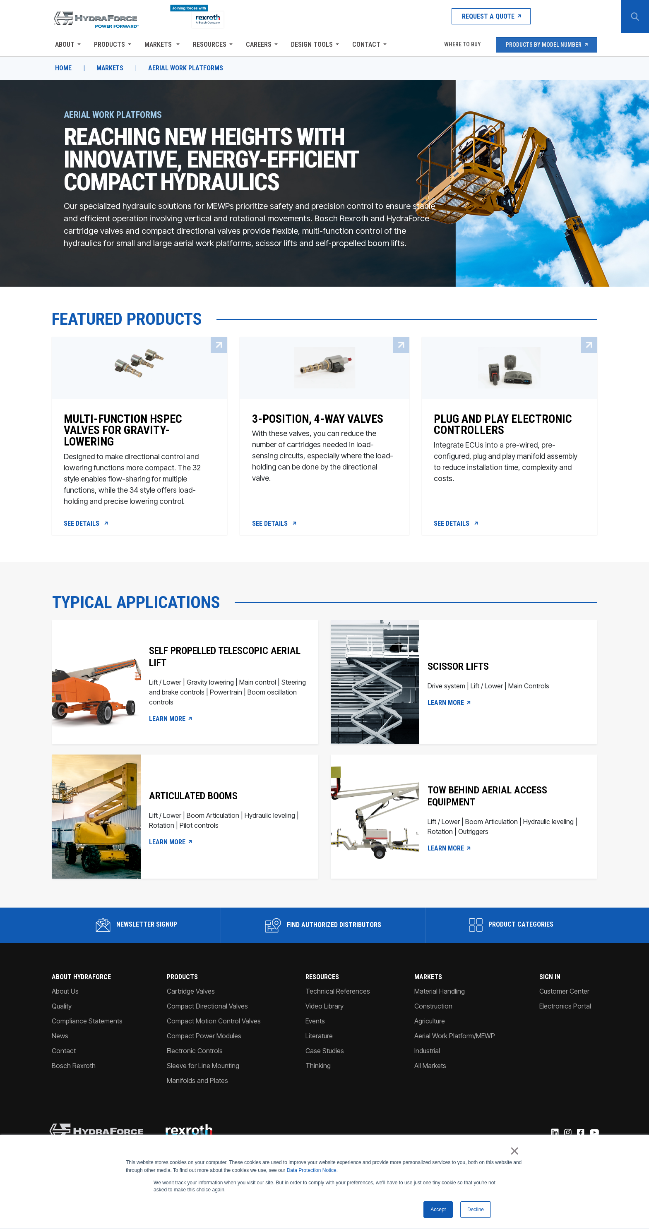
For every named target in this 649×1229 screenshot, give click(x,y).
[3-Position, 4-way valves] (324, 456)
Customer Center (565, 993)
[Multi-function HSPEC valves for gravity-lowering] (139, 456)
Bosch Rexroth (73, 1067)
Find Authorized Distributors (323, 927)
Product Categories (511, 927)
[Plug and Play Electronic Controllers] (510, 456)
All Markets (430, 1067)
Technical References (337, 993)
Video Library (324, 1008)
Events (315, 1022)
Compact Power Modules (204, 1037)
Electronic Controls (195, 1052)
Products (109, 44)
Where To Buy (461, 44)
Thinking (318, 1067)
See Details (86, 525)
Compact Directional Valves (207, 1008)
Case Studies (324, 1052)
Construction (433, 1008)
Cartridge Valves (191, 993)
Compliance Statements (86, 1022)
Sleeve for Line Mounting (203, 1067)
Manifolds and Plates (197, 1082)
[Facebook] (580, 1134)
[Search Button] (634, 16)
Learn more (450, 849)
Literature (319, 1037)
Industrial (427, 1052)
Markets (158, 44)
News (59, 1037)
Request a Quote (483, 16)
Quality (61, 1008)
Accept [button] (438, 1209)
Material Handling (439, 993)
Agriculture (429, 1022)
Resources (209, 44)
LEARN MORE (170, 720)
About (64, 44)
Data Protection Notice (312, 1170)
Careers (258, 44)
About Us (64, 993)
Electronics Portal (565, 1008)
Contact (366, 44)
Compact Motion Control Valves (214, 1022)
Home (63, 68)
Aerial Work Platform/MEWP (454, 1037)
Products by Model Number (546, 44)
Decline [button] (475, 1209)
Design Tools (311, 44)
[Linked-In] (554, 1134)
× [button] (514, 1151)
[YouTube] (594, 1134)
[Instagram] (567, 1134)
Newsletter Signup (136, 927)
